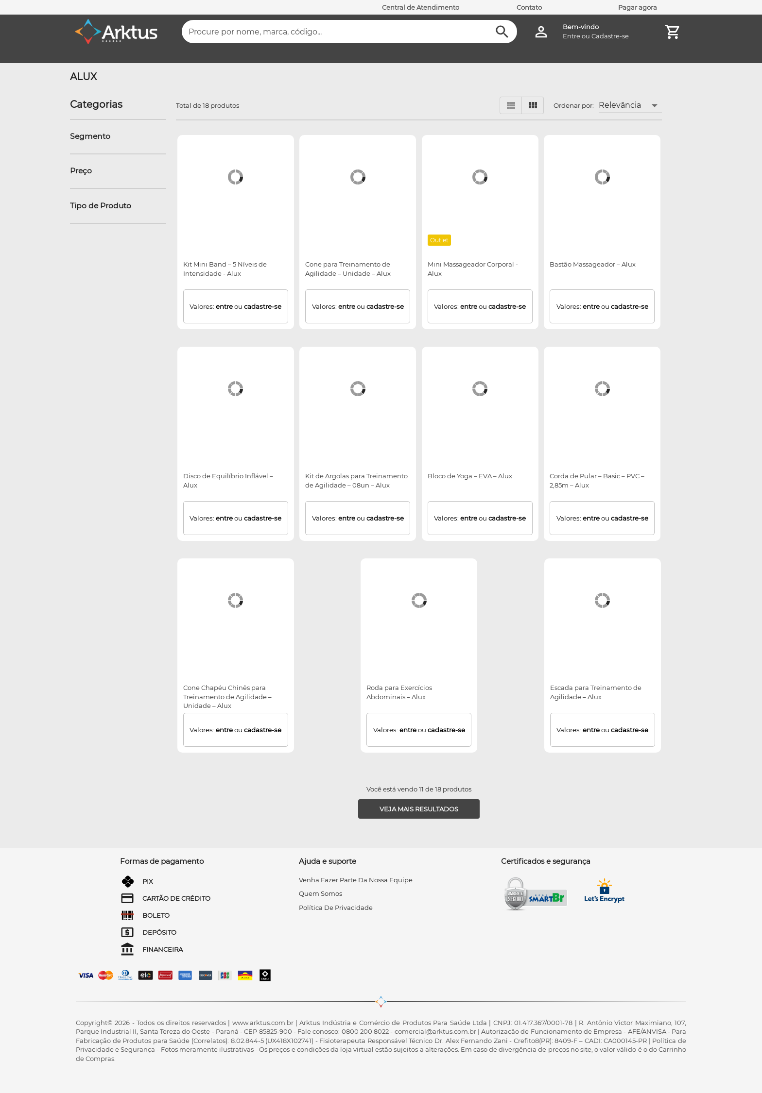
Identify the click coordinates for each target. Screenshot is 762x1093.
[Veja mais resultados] (419, 809)
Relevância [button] (620, 105)
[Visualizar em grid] (532, 105)
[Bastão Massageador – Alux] (602, 177)
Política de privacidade (336, 907)
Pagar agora (637, 7)
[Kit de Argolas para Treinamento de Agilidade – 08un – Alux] (358, 389)
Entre (571, 36)
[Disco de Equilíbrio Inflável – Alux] (235, 389)
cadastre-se (262, 306)
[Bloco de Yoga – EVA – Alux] (480, 389)
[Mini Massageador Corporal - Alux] (480, 177)
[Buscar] (502, 31)
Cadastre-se (610, 36)
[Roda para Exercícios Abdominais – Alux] (419, 600)
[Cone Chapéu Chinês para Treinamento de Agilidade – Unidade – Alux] (235, 600)
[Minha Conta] (541, 31)
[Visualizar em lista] (511, 105)
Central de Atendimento (420, 7)
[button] (93, 137)
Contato (529, 7)
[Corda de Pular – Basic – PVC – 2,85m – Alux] (602, 389)
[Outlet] (440, 240)
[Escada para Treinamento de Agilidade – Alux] (602, 600)
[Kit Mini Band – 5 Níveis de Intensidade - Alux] (235, 177)
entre (224, 306)
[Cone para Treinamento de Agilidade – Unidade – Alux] (358, 177)
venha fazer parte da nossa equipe (356, 880)
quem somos (320, 893)
